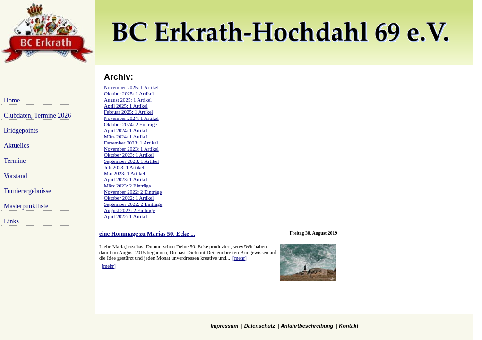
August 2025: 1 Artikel (128, 99)
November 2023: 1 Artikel (131, 149)
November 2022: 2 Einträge (133, 192)
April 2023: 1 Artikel (126, 179)
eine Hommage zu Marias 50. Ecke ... (147, 233)
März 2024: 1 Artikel (126, 136)
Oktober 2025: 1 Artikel (129, 93)
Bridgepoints (21, 130)
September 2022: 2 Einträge (133, 204)
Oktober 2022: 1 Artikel (129, 198)
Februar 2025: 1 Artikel (128, 112)
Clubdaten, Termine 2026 (37, 115)
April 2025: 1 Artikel (126, 106)
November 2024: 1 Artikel (131, 118)
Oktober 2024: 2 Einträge (130, 124)
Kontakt (348, 326)
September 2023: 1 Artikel (131, 161)
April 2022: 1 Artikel (126, 216)
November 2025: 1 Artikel (131, 87)
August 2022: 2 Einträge (129, 210)
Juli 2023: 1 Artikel (124, 167)
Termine (15, 160)
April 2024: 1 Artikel (126, 130)
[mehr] (239, 258)
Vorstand (15, 175)
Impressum (225, 326)
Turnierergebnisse (27, 191)
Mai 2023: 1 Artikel (124, 173)
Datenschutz (259, 326)
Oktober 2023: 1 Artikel (129, 155)
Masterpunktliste (26, 206)
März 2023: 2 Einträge (127, 185)
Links (11, 221)
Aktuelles (16, 145)
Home (12, 100)
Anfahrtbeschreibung (307, 326)
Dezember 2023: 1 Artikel (131, 142)
